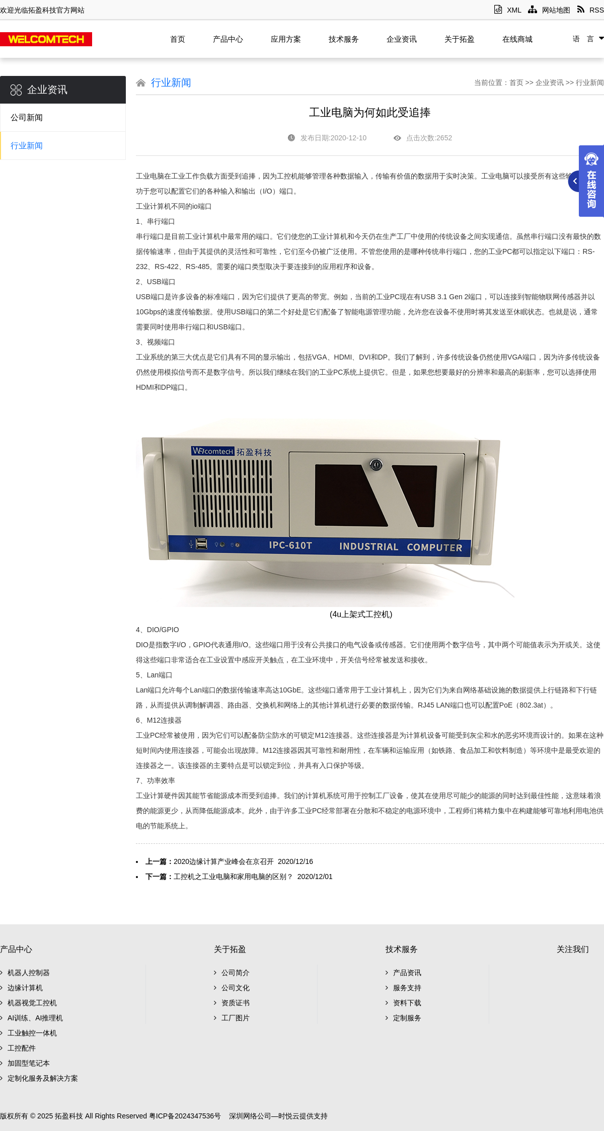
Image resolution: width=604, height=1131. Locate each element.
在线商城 (517, 39)
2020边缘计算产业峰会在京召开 (224, 861)
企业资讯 (402, 39)
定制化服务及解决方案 (39, 1078)
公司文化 (232, 988)
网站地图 (549, 10)
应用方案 (286, 39)
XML (507, 10)
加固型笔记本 (25, 1063)
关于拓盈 (459, 39)
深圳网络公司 (250, 1116)
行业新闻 (27, 145)
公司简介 (232, 973)
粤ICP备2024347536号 (185, 1116)
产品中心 (228, 39)
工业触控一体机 (28, 1033)
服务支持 (403, 988)
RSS (590, 10)
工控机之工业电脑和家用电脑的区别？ (233, 877)
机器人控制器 (25, 973)
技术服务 (344, 39)
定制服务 (403, 1018)
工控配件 (18, 1048)
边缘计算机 (21, 988)
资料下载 (403, 1003)
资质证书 (232, 1003)
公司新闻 (27, 117)
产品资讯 (403, 973)
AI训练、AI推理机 (31, 1018)
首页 (177, 39)
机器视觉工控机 (28, 1003)
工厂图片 (232, 1018)
